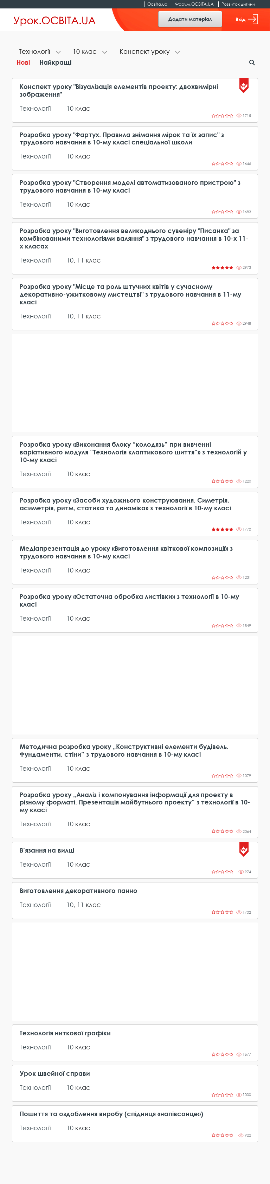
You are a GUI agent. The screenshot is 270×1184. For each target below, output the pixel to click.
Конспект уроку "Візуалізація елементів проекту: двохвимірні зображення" (119, 90)
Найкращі (55, 62)
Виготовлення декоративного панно (78, 890)
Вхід (247, 19)
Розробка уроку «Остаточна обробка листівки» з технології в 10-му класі (129, 600)
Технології (35, 108)
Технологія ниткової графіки (65, 1033)
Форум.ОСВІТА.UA (194, 4)
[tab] (39, 52)
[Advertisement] (135, 383)
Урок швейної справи (55, 1073)
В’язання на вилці (47, 850)
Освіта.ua (157, 4)
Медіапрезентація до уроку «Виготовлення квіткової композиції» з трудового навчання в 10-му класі (126, 552)
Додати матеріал (190, 19)
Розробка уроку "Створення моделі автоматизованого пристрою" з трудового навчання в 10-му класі (130, 186)
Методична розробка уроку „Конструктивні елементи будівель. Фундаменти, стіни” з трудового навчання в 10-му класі (124, 750)
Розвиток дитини (238, 4)
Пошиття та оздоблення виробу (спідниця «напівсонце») (111, 1114)
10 (69, 108)
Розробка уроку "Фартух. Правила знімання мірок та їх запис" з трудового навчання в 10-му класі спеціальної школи (122, 138)
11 (80, 260)
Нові (23, 62)
